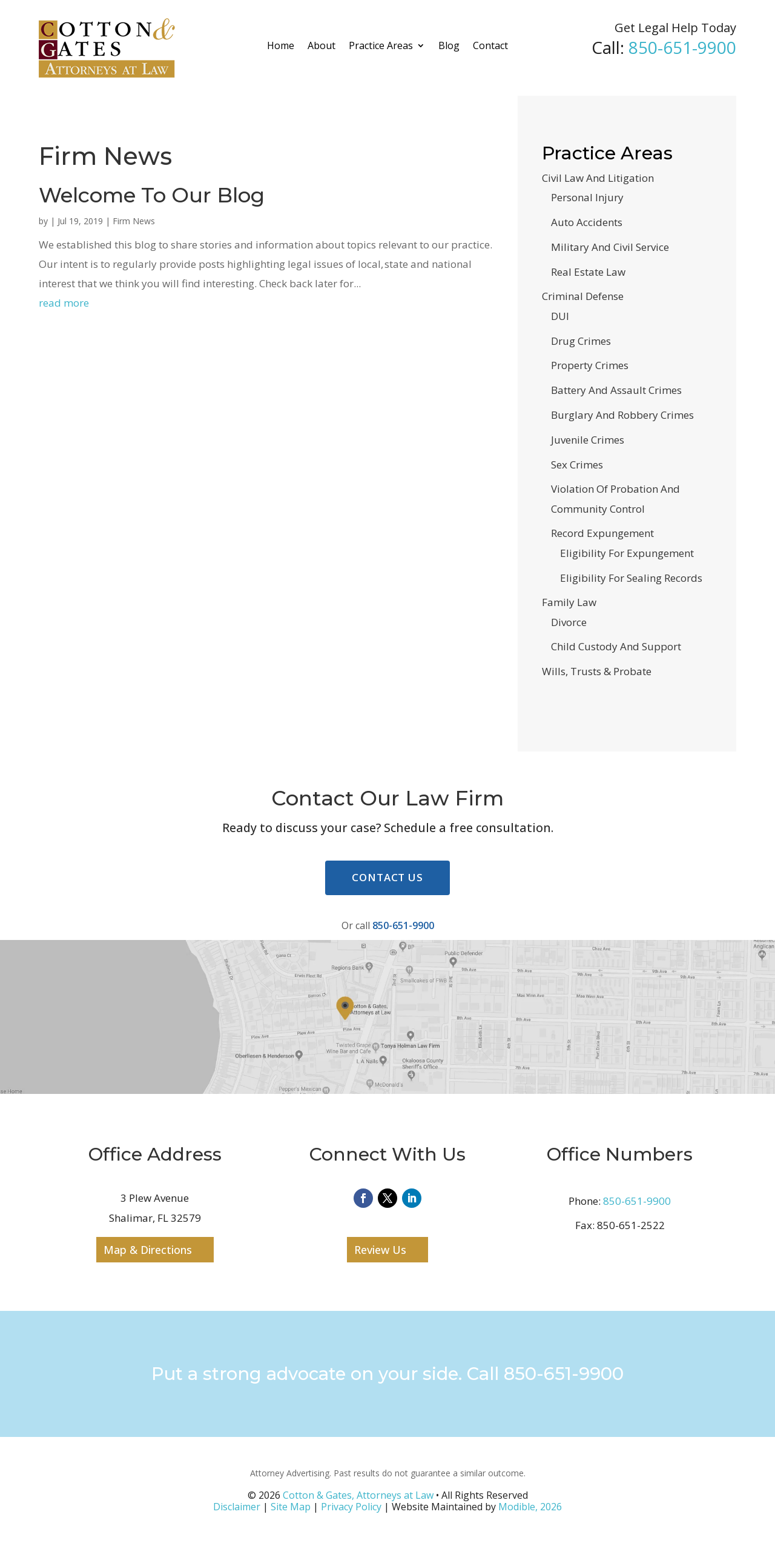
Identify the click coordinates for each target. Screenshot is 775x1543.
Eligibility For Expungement (627, 553)
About (321, 45)
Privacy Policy (351, 1506)
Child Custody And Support (616, 646)
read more (64, 303)
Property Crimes (589, 365)
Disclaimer (236, 1506)
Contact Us (387, 877)
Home (280, 45)
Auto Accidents (586, 222)
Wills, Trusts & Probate (596, 671)
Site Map (291, 1506)
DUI (560, 316)
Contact (490, 45)
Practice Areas (381, 45)
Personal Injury (587, 197)
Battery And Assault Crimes (616, 390)
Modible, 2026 (530, 1506)
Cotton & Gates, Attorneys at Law (358, 1495)
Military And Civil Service (610, 247)
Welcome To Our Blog (154, 195)
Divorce (569, 622)
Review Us (380, 1249)
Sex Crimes (577, 465)
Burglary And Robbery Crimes (622, 415)
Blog (449, 45)
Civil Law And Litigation (598, 178)
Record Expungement (602, 533)
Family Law (569, 602)
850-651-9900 (682, 47)
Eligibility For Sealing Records (631, 578)
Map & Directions (148, 1249)
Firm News (134, 221)
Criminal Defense (583, 296)
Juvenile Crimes (587, 440)
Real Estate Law (588, 272)
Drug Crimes (581, 341)
